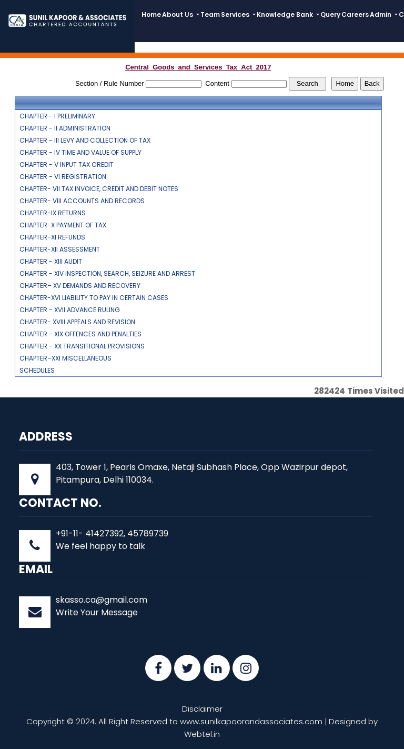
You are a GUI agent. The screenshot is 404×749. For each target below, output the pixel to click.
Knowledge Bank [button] (286, 14)
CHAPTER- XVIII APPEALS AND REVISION (77, 322)
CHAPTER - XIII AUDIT (50, 261)
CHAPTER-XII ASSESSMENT (59, 249)
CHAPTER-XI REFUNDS (52, 237)
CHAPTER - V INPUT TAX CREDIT (66, 165)
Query (330, 14)
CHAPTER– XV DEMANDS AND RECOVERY (79, 286)
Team (210, 14)
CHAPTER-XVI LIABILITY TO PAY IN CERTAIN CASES (93, 298)
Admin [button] (381, 14)
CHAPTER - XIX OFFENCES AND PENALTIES (80, 334)
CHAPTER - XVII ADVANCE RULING (69, 310)
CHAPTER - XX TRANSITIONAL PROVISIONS (82, 346)
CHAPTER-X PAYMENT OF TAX (62, 225)
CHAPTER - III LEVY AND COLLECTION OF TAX (84, 140)
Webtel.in (202, 734)
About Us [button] (178, 14)
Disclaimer (202, 708)
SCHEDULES (37, 370)
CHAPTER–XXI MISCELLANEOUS (65, 358)
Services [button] (236, 14)
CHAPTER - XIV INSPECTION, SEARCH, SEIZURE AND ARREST (107, 273)
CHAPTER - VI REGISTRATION (62, 177)
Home (151, 14)
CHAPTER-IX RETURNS (52, 213)
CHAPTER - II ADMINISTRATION (64, 128)
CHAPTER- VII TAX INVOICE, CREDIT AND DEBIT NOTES (98, 189)
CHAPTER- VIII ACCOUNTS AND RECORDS (82, 201)
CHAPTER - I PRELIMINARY (57, 116)
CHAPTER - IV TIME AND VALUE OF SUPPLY (80, 152)
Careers (355, 14)
